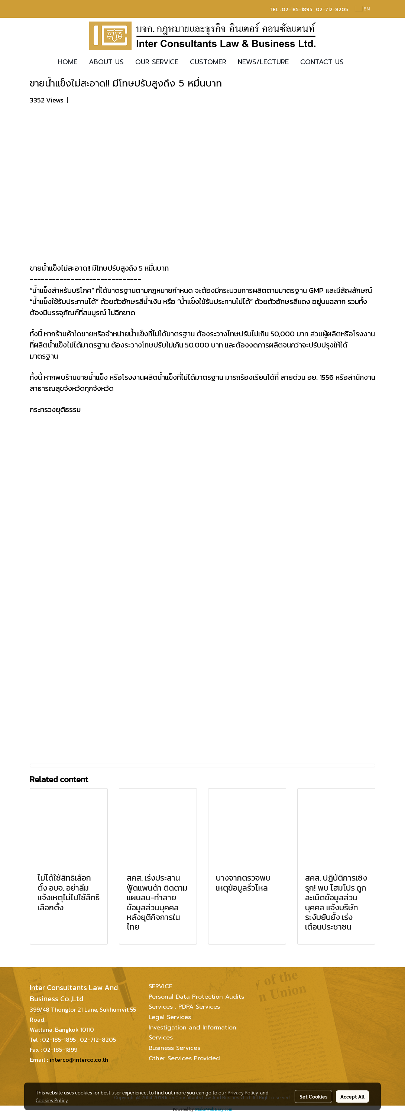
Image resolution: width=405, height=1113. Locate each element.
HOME (67, 62)
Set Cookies (313, 1096)
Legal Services (170, 1017)
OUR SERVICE (156, 62)
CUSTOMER (208, 62)
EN (362, 9)
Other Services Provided (184, 1058)
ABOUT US (106, 62)
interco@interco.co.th (78, 1059)
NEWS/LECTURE (263, 62)
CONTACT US (322, 62)
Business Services (174, 1048)
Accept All (352, 1096)
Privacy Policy (242, 1092)
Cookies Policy (52, 1100)
